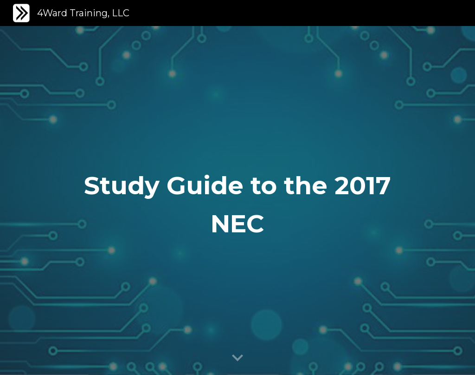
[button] (237, 358)
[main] (237, 201)
